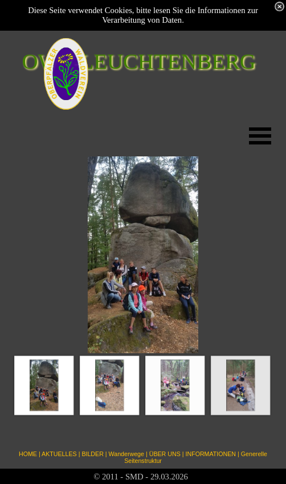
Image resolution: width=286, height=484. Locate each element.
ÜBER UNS (165, 453)
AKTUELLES (59, 453)
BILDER (92, 453)
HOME (28, 453)
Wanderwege (126, 453)
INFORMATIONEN (210, 453)
